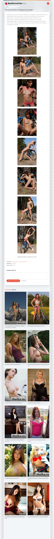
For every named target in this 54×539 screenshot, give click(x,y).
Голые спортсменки (23, 261)
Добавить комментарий (13, 280)
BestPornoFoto (17, 3)
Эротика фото (15, 261)
